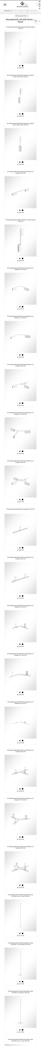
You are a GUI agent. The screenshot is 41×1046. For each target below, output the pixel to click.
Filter (37, 21)
